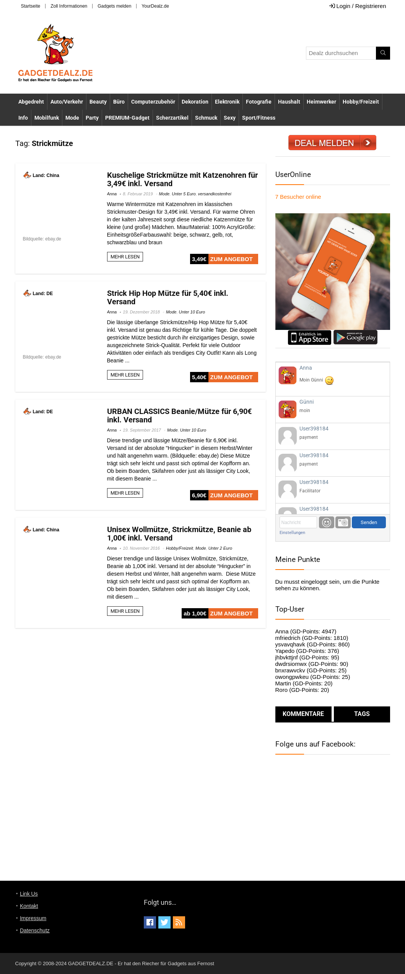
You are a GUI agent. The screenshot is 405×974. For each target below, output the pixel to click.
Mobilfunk (46, 118)
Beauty (98, 102)
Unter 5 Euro (183, 194)
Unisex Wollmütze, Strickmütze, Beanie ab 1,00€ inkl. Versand (179, 533)
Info (23, 118)
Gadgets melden (114, 6)
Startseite (31, 6)
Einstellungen (292, 532)
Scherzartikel (172, 118)
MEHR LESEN (125, 257)
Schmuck (206, 118)
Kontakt (29, 906)
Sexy (230, 118)
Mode (72, 118)
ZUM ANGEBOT (231, 259)
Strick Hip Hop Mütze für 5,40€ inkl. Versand (167, 297)
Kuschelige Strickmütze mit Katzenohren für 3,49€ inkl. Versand (182, 179)
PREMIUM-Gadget (127, 118)
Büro (119, 102)
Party (92, 118)
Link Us (29, 894)
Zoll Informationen (68, 6)
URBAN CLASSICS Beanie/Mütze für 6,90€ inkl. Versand (179, 415)
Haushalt (289, 102)
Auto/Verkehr (66, 102)
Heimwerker (321, 102)
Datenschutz (35, 930)
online (298, 196)
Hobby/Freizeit (361, 102)
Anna (112, 194)
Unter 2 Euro (220, 548)
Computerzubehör (153, 102)
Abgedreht (31, 102)
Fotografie (259, 102)
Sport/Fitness (258, 118)
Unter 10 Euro (192, 312)
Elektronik (227, 102)
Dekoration (195, 102)
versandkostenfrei (214, 194)
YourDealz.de (155, 6)
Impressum (33, 918)
